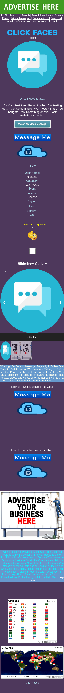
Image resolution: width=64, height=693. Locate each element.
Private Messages (21, 18)
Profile (4, 15)
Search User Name (42, 15)
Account (42, 21)
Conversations (41, 18)
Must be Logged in (35, 224)
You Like (31, 21)
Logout (53, 21)
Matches (15, 15)
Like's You (19, 21)
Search (26, 15)
